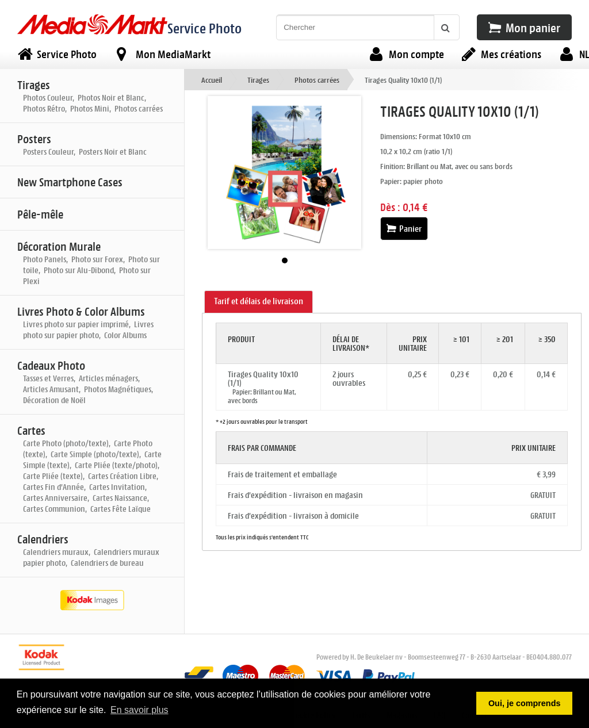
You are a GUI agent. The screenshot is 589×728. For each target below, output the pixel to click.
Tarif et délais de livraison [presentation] (258, 301)
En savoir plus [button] (139, 710)
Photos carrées (316, 80)
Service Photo (204, 28)
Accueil (211, 80)
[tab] (258, 301)
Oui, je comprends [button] (524, 703)
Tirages (258, 80)
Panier (404, 228)
